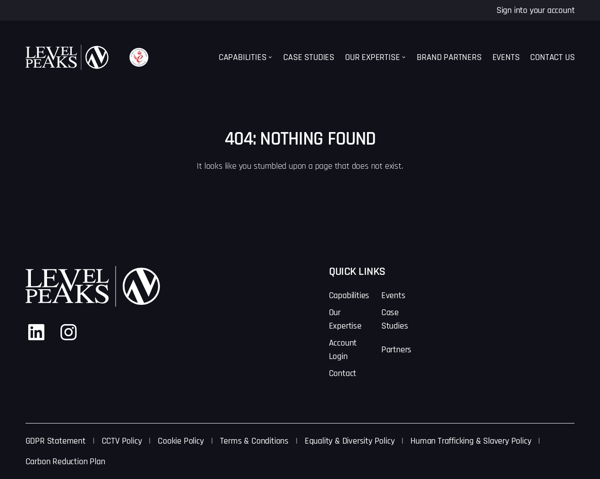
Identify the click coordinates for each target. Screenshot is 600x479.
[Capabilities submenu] (270, 57)
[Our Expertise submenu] (403, 57)
